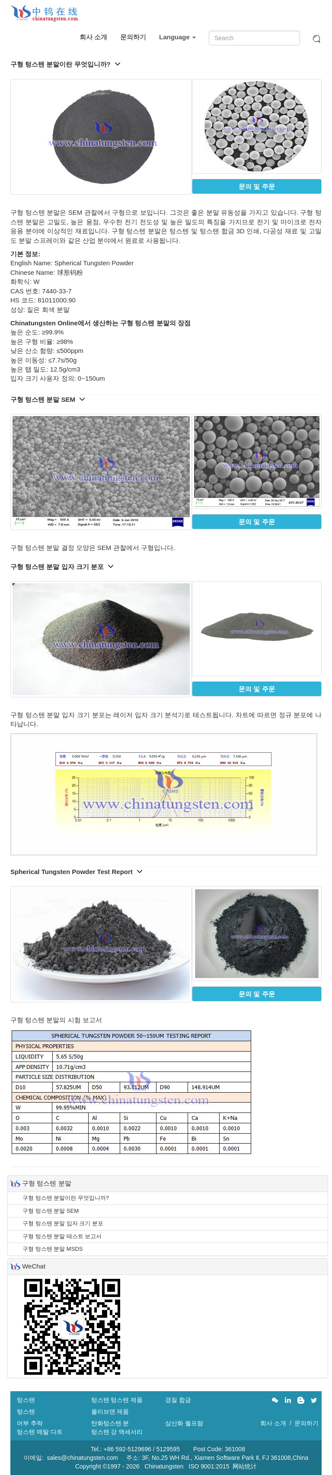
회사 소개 (93, 37)
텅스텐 (26, 1399)
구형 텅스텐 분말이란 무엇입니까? (65, 64)
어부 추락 (30, 1423)
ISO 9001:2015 (208, 1466)
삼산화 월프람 (184, 1423)
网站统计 (245, 1466)
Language (177, 37)
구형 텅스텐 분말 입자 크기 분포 (61, 566)
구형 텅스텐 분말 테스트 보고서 (62, 1236)
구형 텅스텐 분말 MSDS (52, 1249)
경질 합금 (178, 1399)
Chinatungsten (163, 1466)
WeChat (33, 1266)
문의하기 (133, 37)
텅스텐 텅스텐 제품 (117, 1399)
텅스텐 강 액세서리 (117, 1431)
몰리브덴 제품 (110, 1411)
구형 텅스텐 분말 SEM (47, 399)
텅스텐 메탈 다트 (40, 1431)
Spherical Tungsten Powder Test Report (76, 871)
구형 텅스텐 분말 (46, 1183)
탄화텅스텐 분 (110, 1423)
